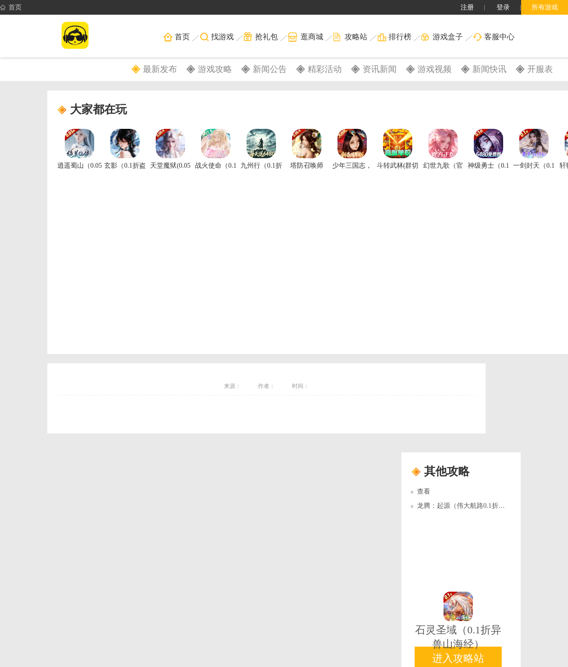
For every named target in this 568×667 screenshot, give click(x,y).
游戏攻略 (215, 69)
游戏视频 (434, 69)
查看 (423, 491)
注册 (467, 7)
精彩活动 (325, 69)
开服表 (540, 69)
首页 (11, 7)
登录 (503, 7)
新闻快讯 (489, 69)
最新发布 (160, 69)
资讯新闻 (380, 69)
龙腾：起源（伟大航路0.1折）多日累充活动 (481, 505)
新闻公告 (270, 69)
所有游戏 (545, 7)
